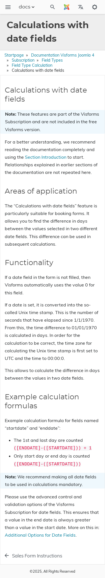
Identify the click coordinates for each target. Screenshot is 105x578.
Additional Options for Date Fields (40, 535)
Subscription (23, 60)
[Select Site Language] (67, 7)
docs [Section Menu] (27, 7)
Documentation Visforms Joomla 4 (62, 55)
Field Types (52, 60)
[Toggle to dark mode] (95, 7)
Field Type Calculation (32, 65)
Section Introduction (45, 157)
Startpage (14, 55)
